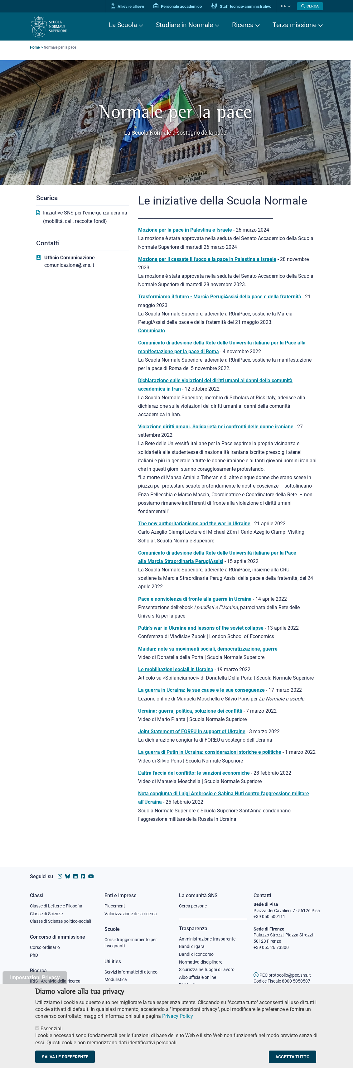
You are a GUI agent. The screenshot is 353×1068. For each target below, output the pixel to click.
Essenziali (52, 1033)
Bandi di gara (192, 946)
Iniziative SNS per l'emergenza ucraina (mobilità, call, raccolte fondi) (85, 217)
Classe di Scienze (46, 913)
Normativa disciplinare (200, 962)
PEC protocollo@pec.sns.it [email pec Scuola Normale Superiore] (282, 975)
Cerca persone (193, 905)
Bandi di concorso (196, 954)
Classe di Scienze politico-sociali (60, 921)
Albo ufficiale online (197, 977)
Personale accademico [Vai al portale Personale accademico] (177, 6)
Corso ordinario (45, 947)
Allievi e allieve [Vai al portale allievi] (127, 6)
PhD (34, 955)
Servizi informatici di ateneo (130, 971)
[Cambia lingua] (288, 6)
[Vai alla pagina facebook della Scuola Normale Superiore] (83, 876)
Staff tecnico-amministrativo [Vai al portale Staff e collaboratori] (241, 6)
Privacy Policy (177, 1020)
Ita (283, 6)
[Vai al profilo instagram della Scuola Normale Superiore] (60, 876)
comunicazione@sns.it (69, 265)
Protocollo (114, 987)
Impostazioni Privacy (35, 981)
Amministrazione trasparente (207, 938)
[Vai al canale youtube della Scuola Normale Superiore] (91, 876)
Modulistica (115, 979)
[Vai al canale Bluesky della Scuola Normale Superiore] (67, 876)
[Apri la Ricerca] (310, 6)
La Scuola (123, 25)
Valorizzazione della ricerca (130, 913)
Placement (114, 905)
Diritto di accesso (195, 984)
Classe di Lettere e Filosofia (56, 905)
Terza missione (295, 25)
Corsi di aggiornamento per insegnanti (130, 942)
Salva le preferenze (65, 1061)
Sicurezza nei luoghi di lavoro (207, 969)
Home (35, 47)
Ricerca (243, 25)
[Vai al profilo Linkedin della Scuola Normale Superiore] (75, 876)
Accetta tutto (292, 1061)
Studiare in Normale (184, 25)
